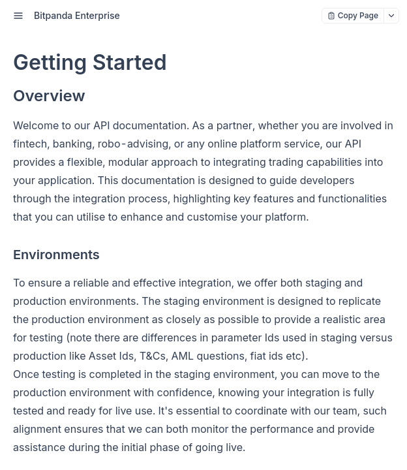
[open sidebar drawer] (18, 15)
